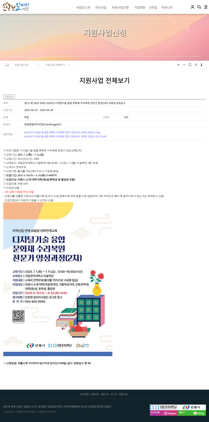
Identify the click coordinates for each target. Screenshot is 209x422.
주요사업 (100, 7)
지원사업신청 (120, 7)
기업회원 (139, 7)
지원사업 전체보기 (55, 65)
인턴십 (153, 7)
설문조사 (105, 394)
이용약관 (94, 394)
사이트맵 (84, 394)
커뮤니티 (167, 7)
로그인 (114, 394)
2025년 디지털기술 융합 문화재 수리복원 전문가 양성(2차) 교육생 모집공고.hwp (63, 132)
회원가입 (123, 394)
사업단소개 (83, 7)
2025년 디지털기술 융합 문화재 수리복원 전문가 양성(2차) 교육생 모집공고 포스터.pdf (66, 136)
